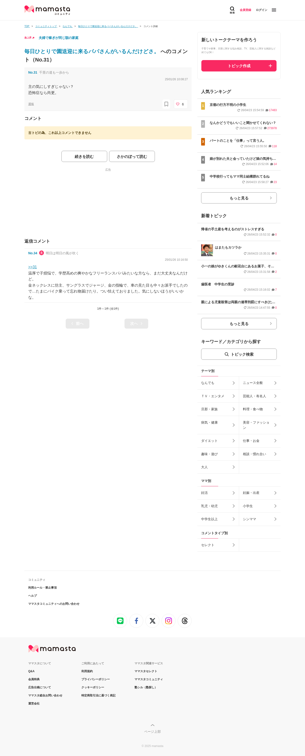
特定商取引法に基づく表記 (98, 695)
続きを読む (84, 157)
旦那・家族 (209, 409)
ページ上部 (152, 731)
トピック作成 (239, 66)
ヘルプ (32, 595)
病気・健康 (209, 422)
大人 (204, 467)
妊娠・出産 (251, 493)
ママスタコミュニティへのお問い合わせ (53, 603)
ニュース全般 (253, 383)
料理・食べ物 (253, 409)
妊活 (204, 493)
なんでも (207, 383)
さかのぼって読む (132, 157)
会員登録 (245, 10)
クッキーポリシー (92, 687)
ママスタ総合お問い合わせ (45, 695)
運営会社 (34, 703)
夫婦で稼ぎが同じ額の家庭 (59, 38)
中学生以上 (209, 519)
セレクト (207, 545)
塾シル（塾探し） (145, 687)
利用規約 (87, 671)
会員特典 (34, 679)
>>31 (32, 267)
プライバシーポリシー (95, 679)
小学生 (248, 506)
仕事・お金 (251, 441)
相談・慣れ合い (254, 454)
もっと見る (239, 198)
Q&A (31, 671)
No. (32, 72)
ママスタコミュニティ (148, 679)
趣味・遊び (209, 454)
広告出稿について (39, 687)
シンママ (249, 519)
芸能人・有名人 (254, 396)
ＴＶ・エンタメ (212, 396)
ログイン (261, 10)
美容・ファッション (256, 425)
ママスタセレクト (145, 671)
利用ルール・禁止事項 (42, 587)
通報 (31, 104)
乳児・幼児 (209, 506)
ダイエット (209, 441)
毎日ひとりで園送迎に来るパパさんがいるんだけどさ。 (92, 51)
